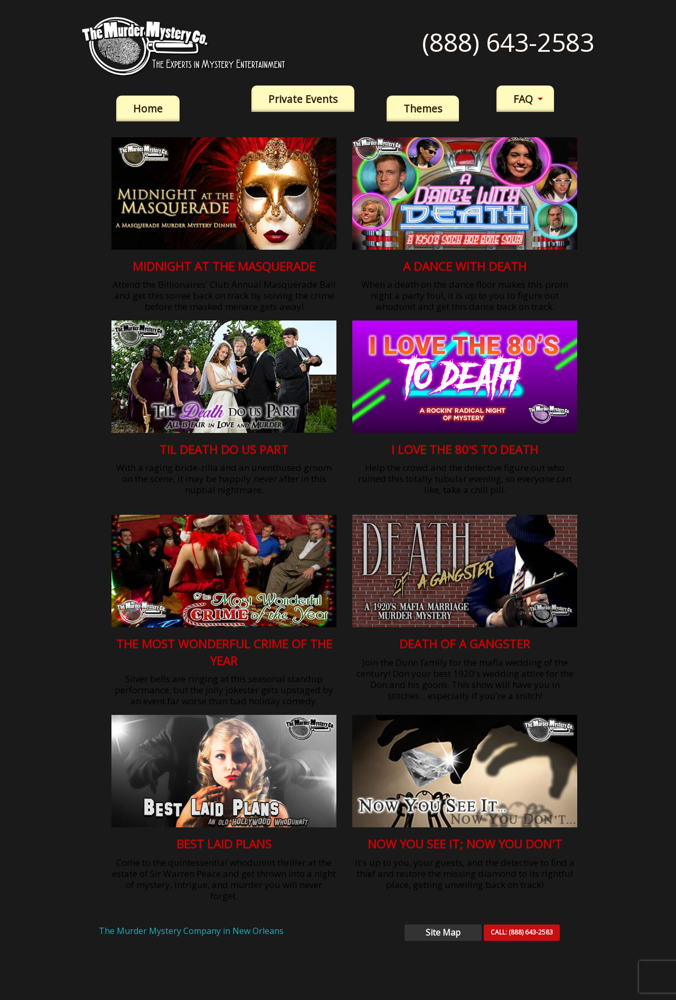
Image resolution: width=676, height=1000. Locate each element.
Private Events (302, 99)
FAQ (523, 99)
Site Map (443, 932)
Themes (422, 108)
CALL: (522, 932)
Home (148, 108)
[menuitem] (148, 109)
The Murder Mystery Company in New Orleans (191, 931)
